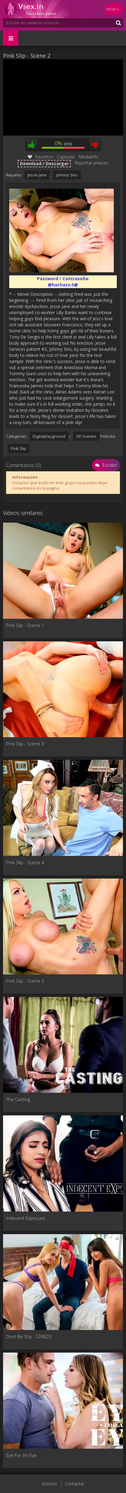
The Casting (18, 1099)
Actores (49, 1484)
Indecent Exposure (25, 1218)
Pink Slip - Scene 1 (25, 625)
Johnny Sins (67, 175)
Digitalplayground (49, 436)
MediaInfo (89, 157)
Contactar (74, 1484)
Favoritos (40, 157)
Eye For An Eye (21, 1455)
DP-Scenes (86, 436)
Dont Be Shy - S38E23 (29, 1336)
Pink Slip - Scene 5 (25, 981)
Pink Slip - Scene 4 (25, 862)
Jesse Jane (37, 175)
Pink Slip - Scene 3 (25, 744)
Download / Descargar (44, 163)
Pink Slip (18, 448)
